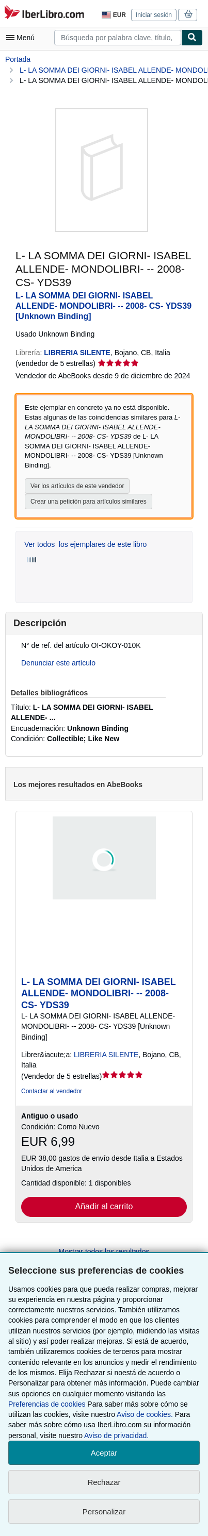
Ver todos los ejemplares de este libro (85, 544)
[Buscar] (192, 37)
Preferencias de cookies (46, 1404)
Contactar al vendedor (51, 1091)
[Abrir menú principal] (23, 37)
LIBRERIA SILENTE (106, 1054)
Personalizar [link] (104, 1511)
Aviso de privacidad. (116, 1435)
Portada (17, 59)
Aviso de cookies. (145, 1414)
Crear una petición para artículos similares (88, 501)
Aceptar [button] (104, 1452)
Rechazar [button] (103, 1482)
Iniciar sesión (154, 15)
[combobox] (117, 37)
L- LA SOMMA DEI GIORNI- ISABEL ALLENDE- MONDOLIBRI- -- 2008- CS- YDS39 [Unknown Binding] (103, 306)
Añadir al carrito (104, 1206)
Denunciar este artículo (58, 663)
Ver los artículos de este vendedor (77, 486)
